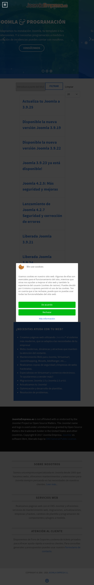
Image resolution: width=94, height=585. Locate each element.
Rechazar (47, 312)
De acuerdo (47, 304)
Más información (47, 318)
